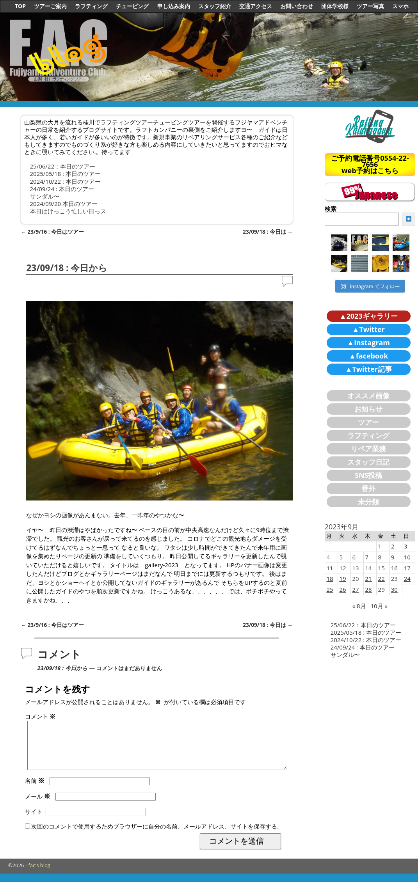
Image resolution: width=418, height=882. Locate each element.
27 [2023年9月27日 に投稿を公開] (355, 589)
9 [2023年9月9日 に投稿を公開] (393, 557)
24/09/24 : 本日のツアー (62, 189)
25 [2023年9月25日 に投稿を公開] (329, 589)
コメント (41, 716)
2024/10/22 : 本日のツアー (65, 181)
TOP (20, 6)
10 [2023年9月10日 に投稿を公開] (407, 557)
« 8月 (359, 606)
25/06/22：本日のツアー (62, 166)
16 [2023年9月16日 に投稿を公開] (394, 568)
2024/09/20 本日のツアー (64, 204)
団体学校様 (335, 6)
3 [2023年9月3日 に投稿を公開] (405, 546)
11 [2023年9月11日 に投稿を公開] (329, 568)
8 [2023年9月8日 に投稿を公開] (380, 557)
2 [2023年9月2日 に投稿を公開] (393, 546)
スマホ (400, 6)
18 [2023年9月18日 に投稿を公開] (329, 578)
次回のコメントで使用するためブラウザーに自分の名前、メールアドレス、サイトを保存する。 (157, 835)
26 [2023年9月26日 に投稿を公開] (342, 589)
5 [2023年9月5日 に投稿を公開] (341, 557)
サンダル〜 (44, 196)
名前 (35, 790)
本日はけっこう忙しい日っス (68, 211)
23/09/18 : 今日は (267, 231)
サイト (34, 821)
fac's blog (39, 874)
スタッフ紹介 (214, 6)
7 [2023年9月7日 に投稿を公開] (367, 557)
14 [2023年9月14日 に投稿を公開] (368, 568)
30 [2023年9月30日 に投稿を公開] (394, 589)
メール (38, 805)
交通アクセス (255, 6)
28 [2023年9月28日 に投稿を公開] (368, 589)
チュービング (132, 6)
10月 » (378, 606)
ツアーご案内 (50, 6)
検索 (330, 209)
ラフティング (91, 6)
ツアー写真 (370, 6)
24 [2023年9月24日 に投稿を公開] (407, 578)
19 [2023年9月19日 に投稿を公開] (342, 578)
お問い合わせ (296, 6)
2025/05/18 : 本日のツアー (65, 173)
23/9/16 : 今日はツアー (52, 231)
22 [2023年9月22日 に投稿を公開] (381, 578)
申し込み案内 (173, 6)
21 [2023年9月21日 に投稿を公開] (368, 578)
